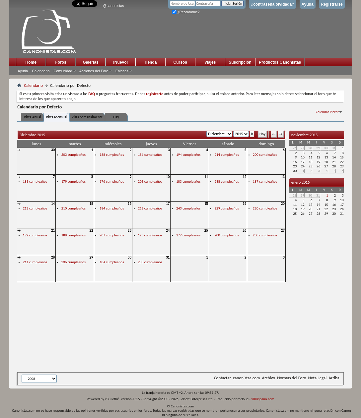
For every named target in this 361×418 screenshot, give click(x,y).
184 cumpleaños (112, 208)
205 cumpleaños (150, 181)
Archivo (268, 377)
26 (244, 230)
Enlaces (121, 71)
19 (244, 204)
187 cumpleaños (265, 181)
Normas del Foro (291, 377)
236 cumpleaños (73, 262)
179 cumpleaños (73, 181)
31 (168, 257)
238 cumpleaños (226, 181)
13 (283, 177)
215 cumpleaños (150, 208)
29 (91, 257)
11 (206, 177)
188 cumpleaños (112, 154)
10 (168, 177)
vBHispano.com (262, 399)
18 (206, 204)
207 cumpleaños (112, 235)
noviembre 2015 (304, 135)
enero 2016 (300, 182)
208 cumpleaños (265, 235)
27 (283, 230)
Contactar (222, 377)
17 (168, 204)
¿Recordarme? (185, 12)
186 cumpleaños (150, 154)
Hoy (262, 134)
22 (91, 230)
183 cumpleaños (35, 181)
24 (168, 230)
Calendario (40, 71)
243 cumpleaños (188, 208)
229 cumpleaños (226, 208)
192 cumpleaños (35, 235)
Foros (60, 62)
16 (129, 204)
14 (53, 204)
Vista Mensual (56, 117)
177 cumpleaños (188, 235)
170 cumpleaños (150, 235)
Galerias (91, 62)
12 (244, 177)
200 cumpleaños (265, 154)
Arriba (333, 377)
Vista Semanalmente (87, 117)
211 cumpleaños (35, 262)
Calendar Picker (327, 112)
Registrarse (332, 4)
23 (129, 230)
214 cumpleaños (226, 154)
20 (283, 204)
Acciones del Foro (93, 71)
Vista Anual (32, 117)
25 (206, 230)
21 (53, 230)
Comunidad (62, 71)
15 (91, 204)
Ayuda (308, 4)
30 (53, 150)
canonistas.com (246, 377)
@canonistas (113, 6)
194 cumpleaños (188, 154)
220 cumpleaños (265, 208)
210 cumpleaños (73, 208)
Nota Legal (317, 377)
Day (116, 117)
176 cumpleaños (112, 181)
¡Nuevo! (120, 62)
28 (53, 257)
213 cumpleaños (35, 208)
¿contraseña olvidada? (272, 4)
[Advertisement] (179, 327)
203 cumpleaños (73, 154)
